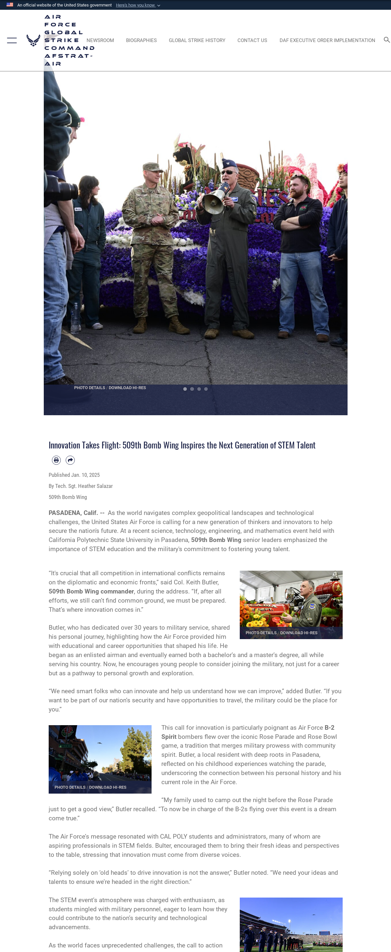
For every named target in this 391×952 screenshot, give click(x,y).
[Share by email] (70, 460)
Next (332, 225)
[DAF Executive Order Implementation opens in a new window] (327, 40)
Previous (59, 225)
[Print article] (56, 460)
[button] (139, 5)
